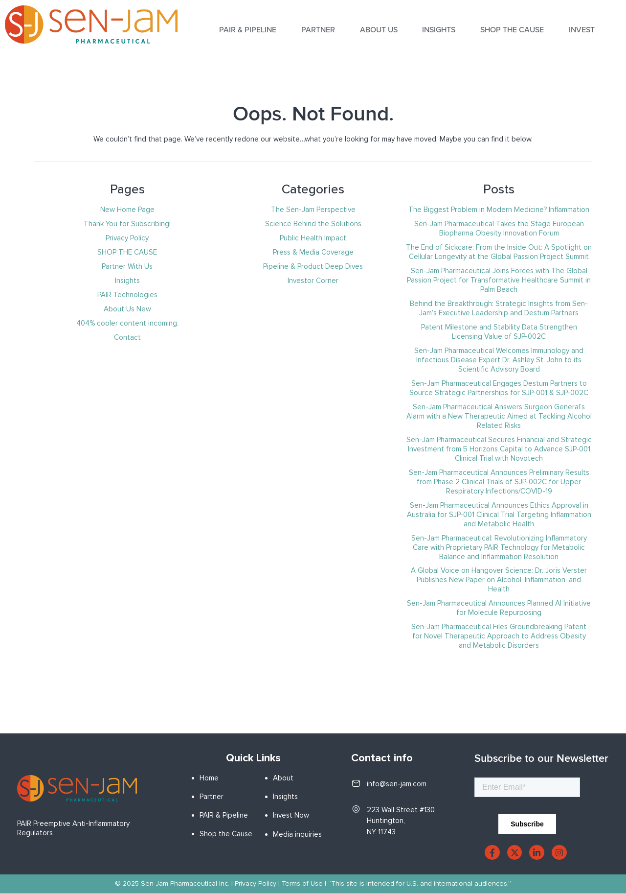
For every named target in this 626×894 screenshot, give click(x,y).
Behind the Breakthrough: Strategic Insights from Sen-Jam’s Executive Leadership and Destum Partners (499, 308)
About (283, 778)
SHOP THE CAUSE (511, 29)
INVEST (581, 29)
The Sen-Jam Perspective (313, 209)
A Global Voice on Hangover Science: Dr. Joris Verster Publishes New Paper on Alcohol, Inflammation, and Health (499, 579)
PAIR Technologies (127, 294)
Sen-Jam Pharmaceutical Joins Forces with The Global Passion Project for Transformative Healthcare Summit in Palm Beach (499, 280)
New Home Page (127, 209)
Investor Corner (313, 280)
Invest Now (291, 815)
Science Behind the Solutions (313, 223)
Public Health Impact (313, 238)
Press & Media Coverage (313, 252)
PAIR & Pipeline (224, 815)
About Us (379, 29)
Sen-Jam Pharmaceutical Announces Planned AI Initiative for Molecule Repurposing (499, 608)
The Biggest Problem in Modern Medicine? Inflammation (498, 209)
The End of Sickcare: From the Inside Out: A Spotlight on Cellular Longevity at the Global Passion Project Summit (499, 252)
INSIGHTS (438, 29)
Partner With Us (127, 266)
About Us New (127, 309)
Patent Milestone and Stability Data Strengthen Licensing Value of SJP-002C (499, 332)
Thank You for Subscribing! (127, 223)
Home (209, 778)
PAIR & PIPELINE (248, 29)
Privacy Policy (127, 238)
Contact (127, 337)
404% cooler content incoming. (127, 323)
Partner (318, 29)
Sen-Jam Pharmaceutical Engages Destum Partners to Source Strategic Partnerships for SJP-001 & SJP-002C (498, 388)
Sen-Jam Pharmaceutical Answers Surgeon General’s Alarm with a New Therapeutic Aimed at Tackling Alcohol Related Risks (499, 416)
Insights (127, 280)
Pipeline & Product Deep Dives (313, 266)
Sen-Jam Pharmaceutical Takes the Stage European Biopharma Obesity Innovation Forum (499, 228)
